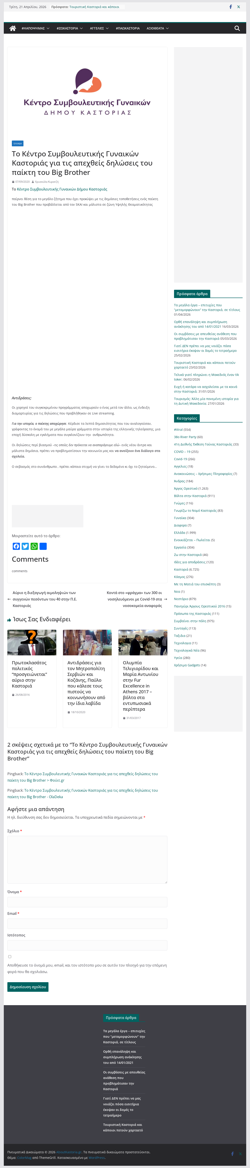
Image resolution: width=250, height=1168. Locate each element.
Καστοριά (181, 569)
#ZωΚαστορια (67, 28)
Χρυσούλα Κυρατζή (47, 182)
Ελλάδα (18, 143)
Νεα (177, 591)
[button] (47, 28)
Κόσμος (179, 577)
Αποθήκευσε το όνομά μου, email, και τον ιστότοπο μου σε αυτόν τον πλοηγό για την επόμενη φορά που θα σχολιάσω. (87, 968)
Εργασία (180, 547)
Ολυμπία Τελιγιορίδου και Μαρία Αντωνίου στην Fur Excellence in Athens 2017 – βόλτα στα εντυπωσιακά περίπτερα (140, 686)
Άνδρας (179, 481)
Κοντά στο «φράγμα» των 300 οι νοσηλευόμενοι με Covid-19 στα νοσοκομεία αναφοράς (137, 599)
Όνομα (14, 891)
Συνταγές (181, 628)
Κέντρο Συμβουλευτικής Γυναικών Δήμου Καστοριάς (62, 189)
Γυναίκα (180, 518)
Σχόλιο (14, 830)
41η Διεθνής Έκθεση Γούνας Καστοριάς (203, 444)
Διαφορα (180, 525)
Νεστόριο (181, 599)
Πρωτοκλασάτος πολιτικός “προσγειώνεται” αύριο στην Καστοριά (29, 674)
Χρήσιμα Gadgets (187, 665)
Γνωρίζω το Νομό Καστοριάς (195, 510)
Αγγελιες (97, 28)
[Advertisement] (47, 516)
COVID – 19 (182, 451)
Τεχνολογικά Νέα (187, 650)
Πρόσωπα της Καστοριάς (192, 613)
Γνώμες (179, 503)
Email (13, 913)
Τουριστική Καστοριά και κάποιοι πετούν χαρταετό (94, 8)
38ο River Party (185, 437)
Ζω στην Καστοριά (188, 555)
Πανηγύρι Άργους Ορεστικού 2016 (199, 606)
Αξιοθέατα (155, 28)
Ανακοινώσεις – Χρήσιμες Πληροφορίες (203, 474)
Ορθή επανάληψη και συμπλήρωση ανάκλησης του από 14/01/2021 (122, 1057)
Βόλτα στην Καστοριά (190, 496)
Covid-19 (180, 459)
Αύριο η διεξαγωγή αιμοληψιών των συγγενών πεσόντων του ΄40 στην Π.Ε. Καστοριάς (42, 599)
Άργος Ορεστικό (185, 488)
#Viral (178, 429)
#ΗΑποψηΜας (33, 28)
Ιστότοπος (16, 935)
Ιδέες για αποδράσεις (190, 562)
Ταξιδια (179, 636)
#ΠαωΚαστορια (128, 28)
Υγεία (178, 658)
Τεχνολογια (182, 643)
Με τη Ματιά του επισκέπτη (195, 584)
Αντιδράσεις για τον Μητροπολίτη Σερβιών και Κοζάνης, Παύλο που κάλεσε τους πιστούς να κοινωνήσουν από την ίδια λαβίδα (86, 683)
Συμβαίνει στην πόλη (190, 621)
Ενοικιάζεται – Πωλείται (192, 540)
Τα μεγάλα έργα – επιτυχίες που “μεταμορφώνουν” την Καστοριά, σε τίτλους (124, 1036)
